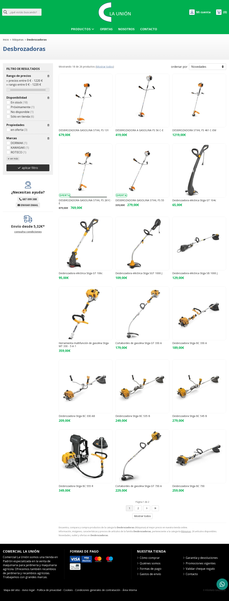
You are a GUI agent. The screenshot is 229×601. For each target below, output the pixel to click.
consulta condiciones (28, 231)
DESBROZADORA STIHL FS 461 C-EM (194, 130)
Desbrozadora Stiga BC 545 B (189, 416)
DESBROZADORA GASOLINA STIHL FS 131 (84, 130)
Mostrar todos (104, 66)
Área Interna (130, 590)
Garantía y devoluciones (202, 558)
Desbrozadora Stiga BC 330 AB (77, 416)
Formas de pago (150, 569)
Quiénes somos (150, 563)
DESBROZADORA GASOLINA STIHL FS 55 (139, 200)
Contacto (192, 574)
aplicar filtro (30, 168)
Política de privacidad (49, 590)
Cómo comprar (150, 558)
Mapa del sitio (12, 590)
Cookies (68, 590)
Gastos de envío (150, 574)
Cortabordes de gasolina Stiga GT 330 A (138, 343)
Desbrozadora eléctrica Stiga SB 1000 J (195, 273)
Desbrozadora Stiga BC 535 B (132, 416)
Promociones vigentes (201, 563)
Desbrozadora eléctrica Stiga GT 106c (81, 273)
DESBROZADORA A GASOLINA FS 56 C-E (139, 130)
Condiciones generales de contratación (97, 590)
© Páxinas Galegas (214, 590)
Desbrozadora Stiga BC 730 (188, 486)
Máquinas (186, 531)
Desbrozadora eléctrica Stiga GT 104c (194, 200)
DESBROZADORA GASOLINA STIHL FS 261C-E (85, 202)
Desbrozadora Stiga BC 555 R (76, 486)
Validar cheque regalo (200, 569)
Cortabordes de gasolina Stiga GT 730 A (138, 486)
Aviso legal (28, 590)
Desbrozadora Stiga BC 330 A (189, 343)
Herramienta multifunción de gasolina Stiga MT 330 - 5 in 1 (84, 344)
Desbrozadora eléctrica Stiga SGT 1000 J (138, 273)
